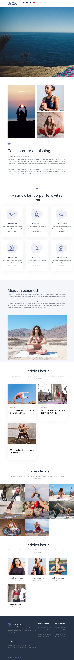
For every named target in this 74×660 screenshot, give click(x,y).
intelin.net (18, 657)
